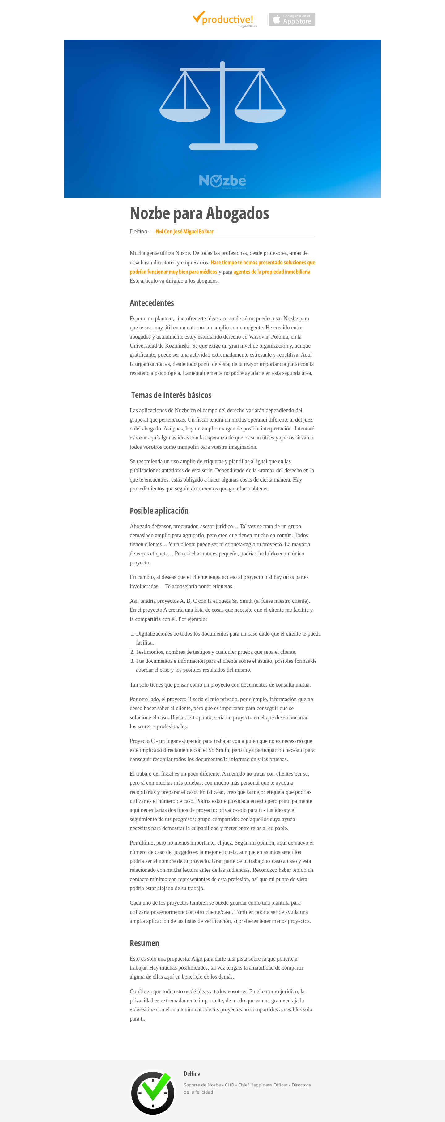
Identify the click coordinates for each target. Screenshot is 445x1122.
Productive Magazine (222, 19)
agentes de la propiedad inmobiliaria (272, 271)
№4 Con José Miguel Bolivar (185, 231)
